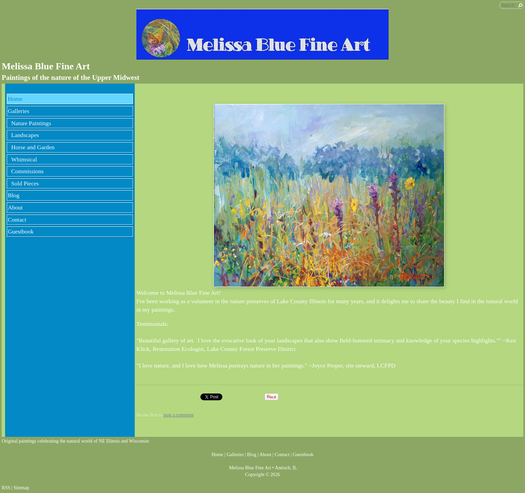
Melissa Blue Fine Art (46, 66)
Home (15, 98)
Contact (17, 219)
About (15, 207)
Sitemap (21, 487)
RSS (6, 487)
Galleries (18, 111)
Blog (13, 195)
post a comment (178, 415)
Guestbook (21, 231)
